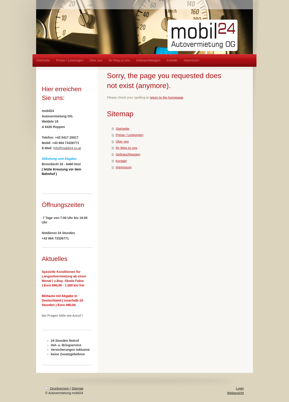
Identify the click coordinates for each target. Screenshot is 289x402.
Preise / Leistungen (129, 135)
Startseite (122, 128)
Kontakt (121, 161)
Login (240, 388)
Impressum (124, 167)
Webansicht (235, 393)
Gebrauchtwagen (128, 154)
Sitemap (77, 388)
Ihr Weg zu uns (126, 148)
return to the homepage (167, 97)
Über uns (122, 141)
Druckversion (57, 388)
